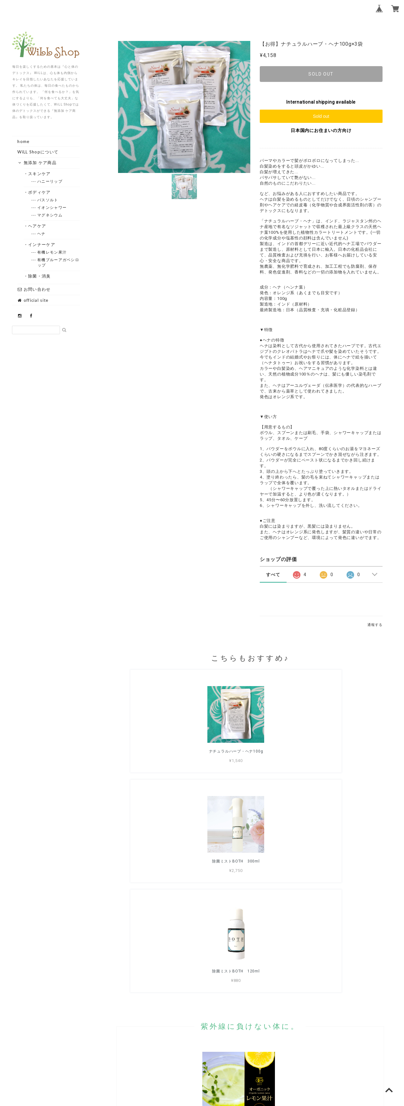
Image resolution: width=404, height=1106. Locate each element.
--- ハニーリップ (50, 181)
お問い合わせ (33, 289)
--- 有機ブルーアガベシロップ (58, 262)
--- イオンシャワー (52, 207)
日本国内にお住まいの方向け (321, 130)
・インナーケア (41, 244)
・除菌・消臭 (39, 275)
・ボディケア (39, 192)
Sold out (321, 116)
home (23, 141)
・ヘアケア (37, 225)
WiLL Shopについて (37, 151)
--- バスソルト (48, 200)
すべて (273, 574)
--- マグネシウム (50, 215)
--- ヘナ (42, 233)
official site (32, 300)
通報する (374, 625)
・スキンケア (39, 173)
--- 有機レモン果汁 (52, 252)
